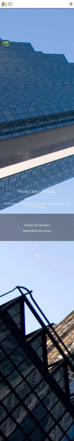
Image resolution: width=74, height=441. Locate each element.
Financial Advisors (37, 224)
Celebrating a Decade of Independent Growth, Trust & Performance (37, 204)
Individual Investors (37, 230)
